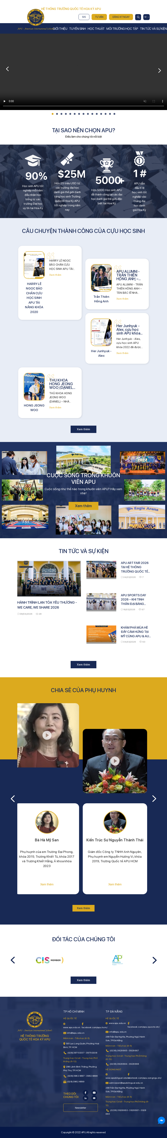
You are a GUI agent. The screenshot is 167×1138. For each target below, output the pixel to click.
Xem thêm (55, 274)
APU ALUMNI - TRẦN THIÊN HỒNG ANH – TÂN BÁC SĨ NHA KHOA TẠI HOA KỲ (128, 275)
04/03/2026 (128, 642)
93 (142, 642)
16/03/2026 (128, 609)
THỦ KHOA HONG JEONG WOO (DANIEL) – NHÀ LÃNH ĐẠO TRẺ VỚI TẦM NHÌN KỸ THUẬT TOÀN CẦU (61, 383)
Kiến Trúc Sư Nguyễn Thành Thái (117, 840)
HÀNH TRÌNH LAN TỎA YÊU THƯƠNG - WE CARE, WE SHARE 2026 (47, 605)
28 (39, 614)
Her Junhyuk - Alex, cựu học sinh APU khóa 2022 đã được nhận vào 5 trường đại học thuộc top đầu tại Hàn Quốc (128, 329)
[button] (52, 114)
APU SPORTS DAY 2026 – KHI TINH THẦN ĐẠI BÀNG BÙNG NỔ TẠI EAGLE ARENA (135, 599)
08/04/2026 (24, 614)
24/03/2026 (128, 577)
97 (141, 609)
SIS (84, 17)
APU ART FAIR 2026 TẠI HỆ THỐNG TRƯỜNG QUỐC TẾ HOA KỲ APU (135, 567)
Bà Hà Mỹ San (49, 840)
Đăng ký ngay (121, 17)
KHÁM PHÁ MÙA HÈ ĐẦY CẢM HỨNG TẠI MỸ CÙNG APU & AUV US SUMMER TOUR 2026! (136, 632)
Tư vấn (99, 17)
